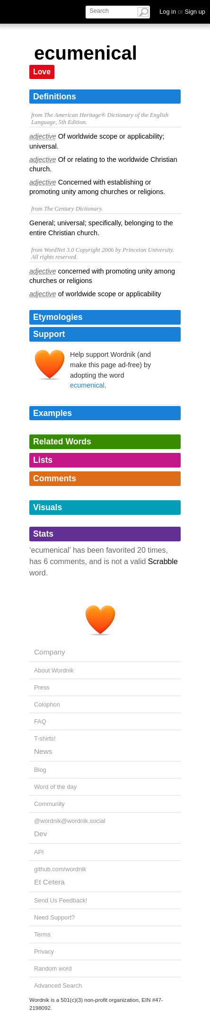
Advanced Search (58, 985)
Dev (40, 834)
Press (42, 687)
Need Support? (54, 917)
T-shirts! (45, 738)
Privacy (44, 951)
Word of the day (55, 786)
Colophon (47, 704)
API (39, 852)
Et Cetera (49, 882)
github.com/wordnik (60, 869)
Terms (42, 934)
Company (49, 652)
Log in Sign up (182, 11)
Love (42, 72)
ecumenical (87, 385)
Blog (40, 769)
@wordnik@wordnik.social (69, 820)
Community (49, 803)
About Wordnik (54, 670)
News (43, 751)
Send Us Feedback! (60, 900)
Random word (53, 968)
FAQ (40, 721)
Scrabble (163, 561)
